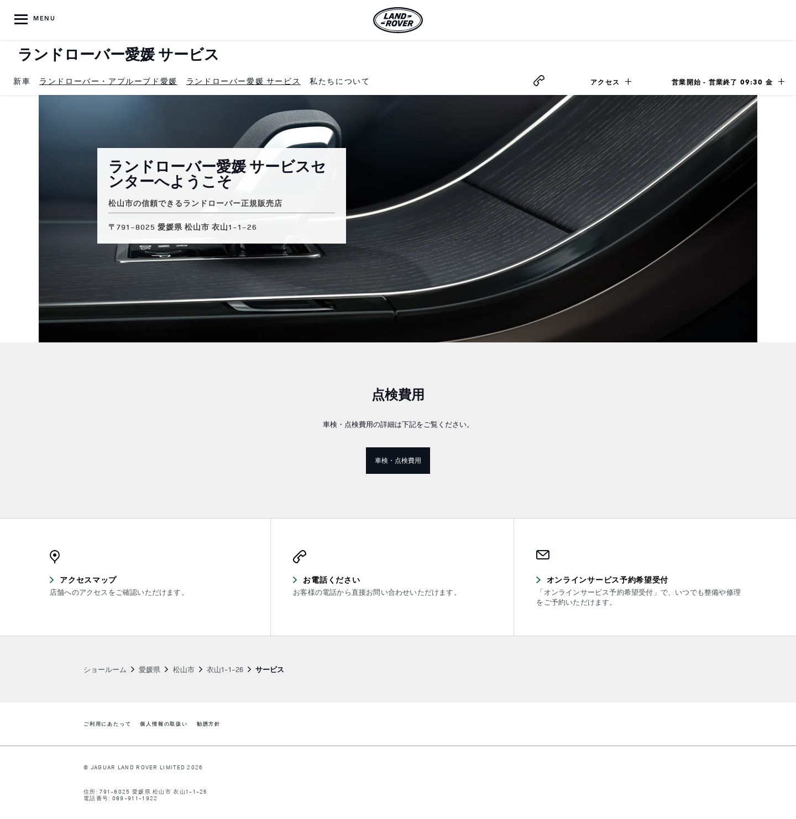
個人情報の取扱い (163, 724)
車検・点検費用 (402, 460)
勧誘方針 (209, 724)
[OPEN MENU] (35, 20)
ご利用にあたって (107, 724)
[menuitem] (22, 81)
